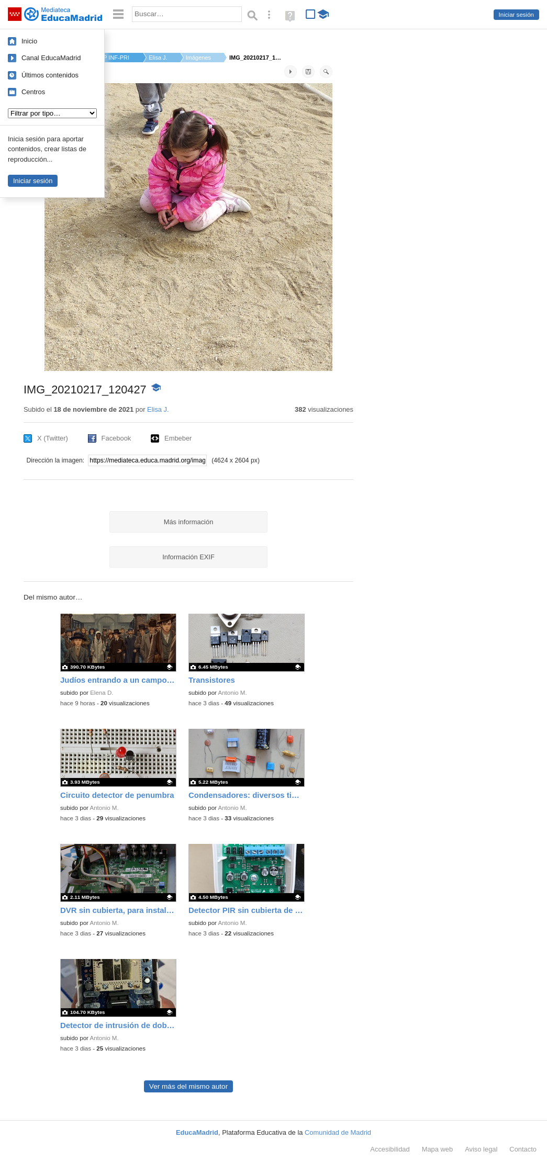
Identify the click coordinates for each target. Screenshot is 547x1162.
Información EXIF (188, 557)
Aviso (481, 1149)
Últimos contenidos (50, 75)
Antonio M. (232, 693)
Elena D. (101, 693)
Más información (189, 522)
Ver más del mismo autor (188, 1086)
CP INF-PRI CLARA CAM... (114, 57)
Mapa (437, 1149)
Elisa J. (158, 57)
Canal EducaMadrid (51, 58)
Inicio (29, 41)
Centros (33, 92)
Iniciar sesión (516, 15)
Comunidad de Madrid (338, 1132)
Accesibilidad (389, 1149)
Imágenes (198, 57)
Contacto (523, 1149)
